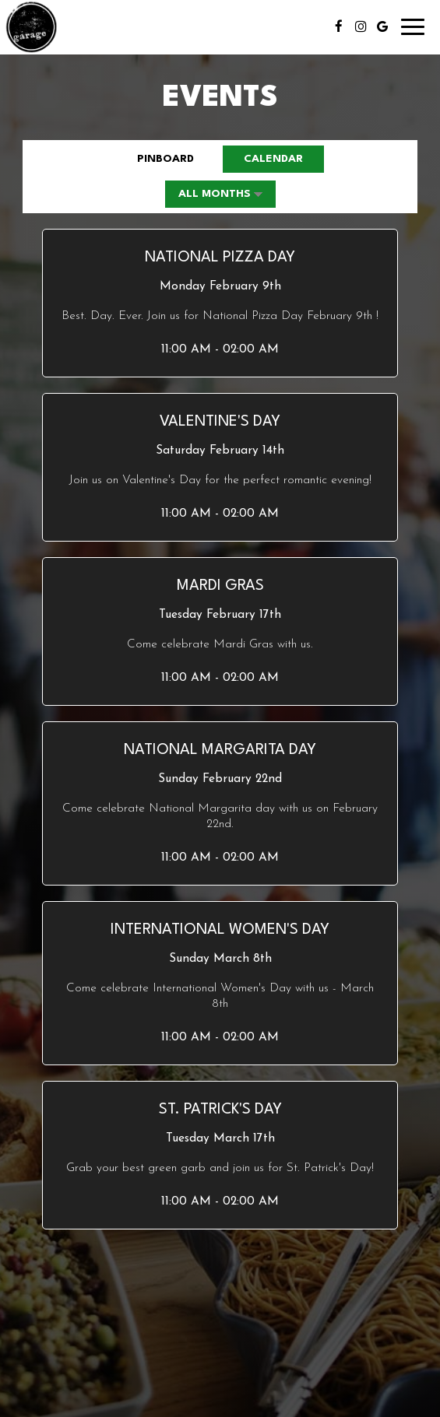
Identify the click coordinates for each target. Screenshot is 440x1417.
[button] (219, 303)
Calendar (263, 157)
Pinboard (155, 157)
